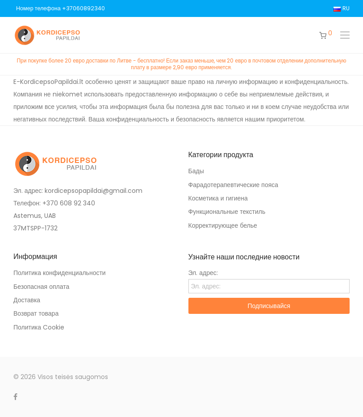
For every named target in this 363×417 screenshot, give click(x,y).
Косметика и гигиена (218, 198)
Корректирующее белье (222, 225)
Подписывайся (268, 305)
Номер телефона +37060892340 (60, 9)
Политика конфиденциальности (59, 272)
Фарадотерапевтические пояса (233, 184)
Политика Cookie (38, 327)
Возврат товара (35, 313)
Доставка (26, 300)
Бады (196, 171)
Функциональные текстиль (227, 211)
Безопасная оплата (41, 286)
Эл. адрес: (203, 272)
